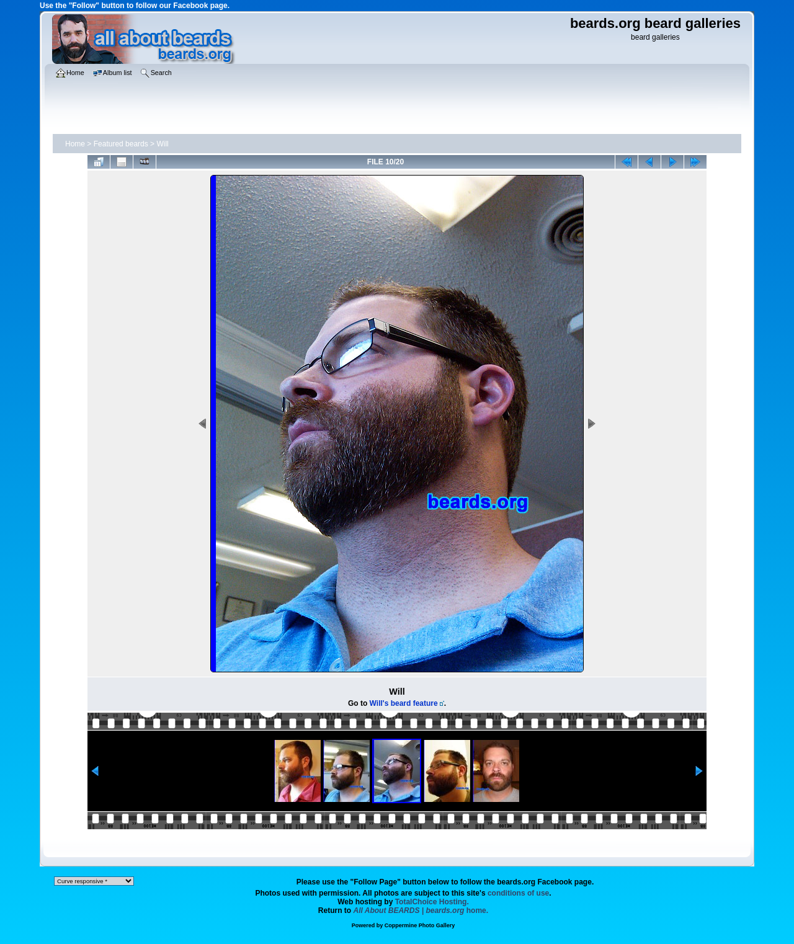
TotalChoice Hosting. (432, 901)
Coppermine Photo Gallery (420, 925)
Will (162, 144)
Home (75, 144)
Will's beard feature (404, 703)
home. (421, 910)
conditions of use (518, 893)
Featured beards (121, 144)
